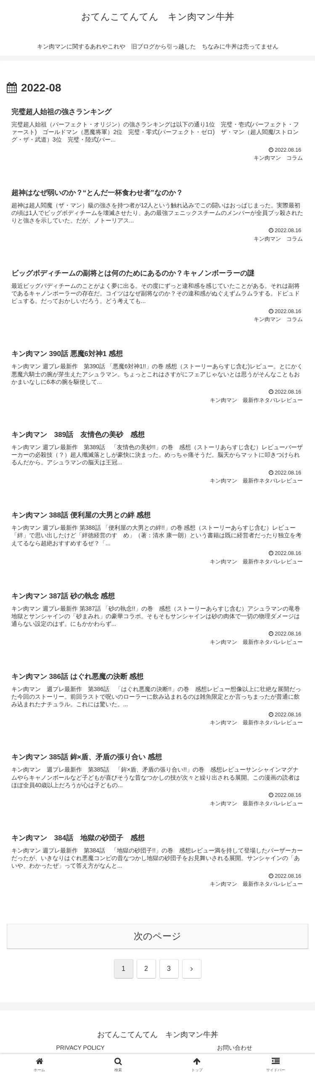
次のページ (157, 936)
